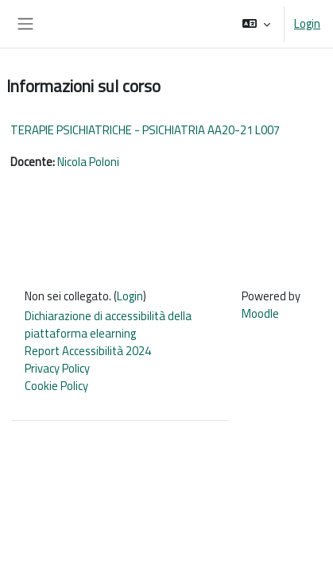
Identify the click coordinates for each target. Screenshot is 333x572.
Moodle (260, 313)
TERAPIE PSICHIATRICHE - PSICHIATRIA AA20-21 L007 (145, 130)
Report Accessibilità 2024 (88, 351)
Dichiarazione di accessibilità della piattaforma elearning (108, 324)
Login (307, 24)
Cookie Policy (56, 386)
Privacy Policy (57, 368)
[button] (256, 24)
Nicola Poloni (88, 162)
